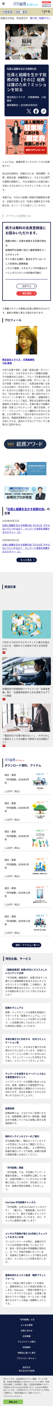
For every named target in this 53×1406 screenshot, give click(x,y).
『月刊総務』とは (26, 1319)
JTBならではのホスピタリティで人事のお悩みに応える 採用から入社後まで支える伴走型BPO (25, 645)
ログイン (46, 6)
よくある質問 (27, 1325)
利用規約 (27, 1347)
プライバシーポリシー (26, 1358)
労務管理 (7, 12)
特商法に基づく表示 (26, 1352)
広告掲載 (27, 1336)
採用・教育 (21, 12)
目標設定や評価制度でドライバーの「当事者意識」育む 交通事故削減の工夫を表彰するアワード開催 (26, 692)
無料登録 (46, 2)
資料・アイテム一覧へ (28, 945)
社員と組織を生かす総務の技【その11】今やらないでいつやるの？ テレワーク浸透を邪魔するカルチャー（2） (26, 529)
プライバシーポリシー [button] (13, 1395)
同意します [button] (13, 1401)
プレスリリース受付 (26, 1341)
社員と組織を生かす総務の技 (21, 68)
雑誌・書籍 (27, 783)
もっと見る (27, 559)
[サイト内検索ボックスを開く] (49, 12)
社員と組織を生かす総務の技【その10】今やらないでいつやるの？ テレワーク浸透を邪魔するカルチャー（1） (26, 548)
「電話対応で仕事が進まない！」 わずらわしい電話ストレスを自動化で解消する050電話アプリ (26, 739)
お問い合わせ (27, 1330)
